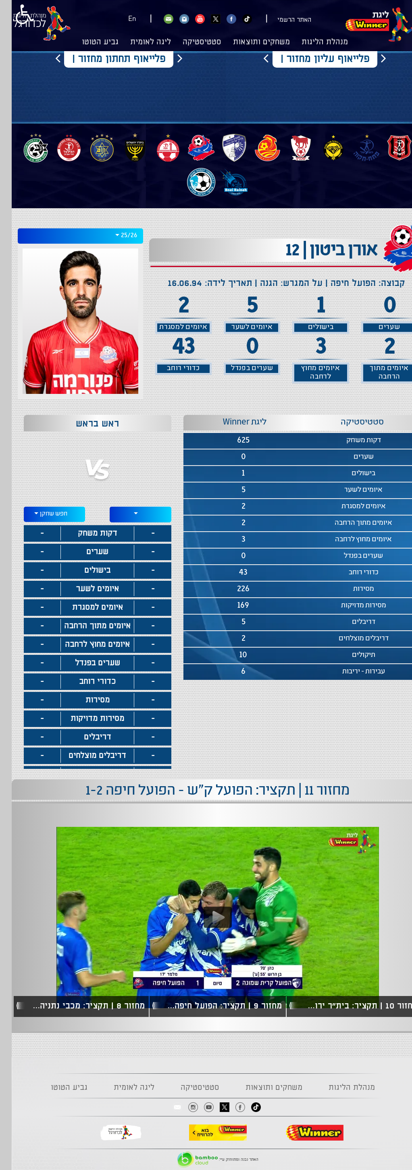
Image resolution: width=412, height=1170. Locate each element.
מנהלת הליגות (313, 42)
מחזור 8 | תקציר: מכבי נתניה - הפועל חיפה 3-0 (74, 1006)
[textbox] (129, 513)
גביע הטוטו (88, 42)
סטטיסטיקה (190, 42)
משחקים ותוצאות (249, 42)
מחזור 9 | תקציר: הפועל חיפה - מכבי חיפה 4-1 (211, 1006)
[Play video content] (206, 917)
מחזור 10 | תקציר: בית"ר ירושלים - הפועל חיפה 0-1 (347, 1006)
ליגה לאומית (139, 42)
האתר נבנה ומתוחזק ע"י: (206, 1160)
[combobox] (68, 236)
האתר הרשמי (283, 20)
